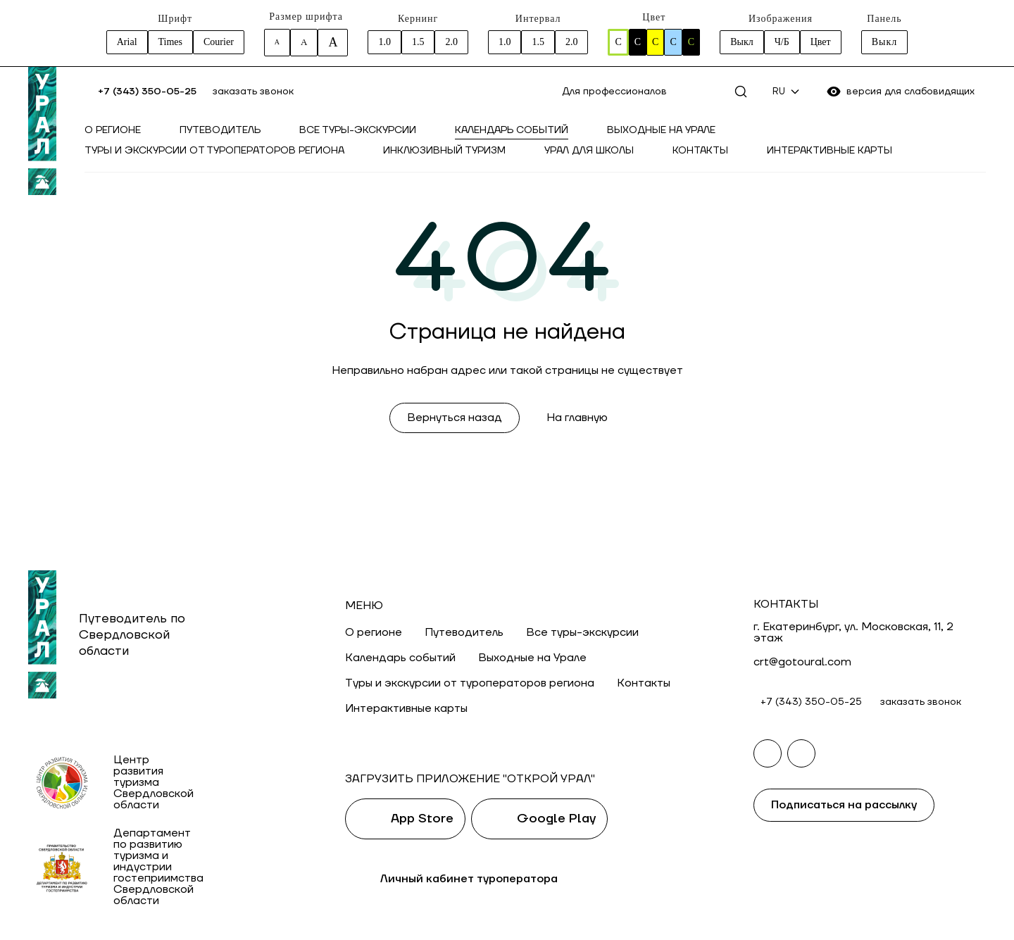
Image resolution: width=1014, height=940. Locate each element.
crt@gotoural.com (802, 662)
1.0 (384, 42)
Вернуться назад (454, 418)
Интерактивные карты (829, 150)
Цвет (820, 42)
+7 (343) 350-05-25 (147, 91)
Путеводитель (220, 130)
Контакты (700, 150)
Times (170, 42)
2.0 (451, 42)
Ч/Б (782, 42)
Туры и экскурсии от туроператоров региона (214, 150)
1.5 (418, 42)
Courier (219, 42)
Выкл (741, 42)
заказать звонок (253, 91)
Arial (127, 42)
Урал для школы (589, 150)
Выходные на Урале (661, 130)
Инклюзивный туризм (444, 150)
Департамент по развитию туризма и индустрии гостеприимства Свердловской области (158, 867)
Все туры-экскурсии (357, 130)
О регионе (112, 130)
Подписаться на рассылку (844, 805)
